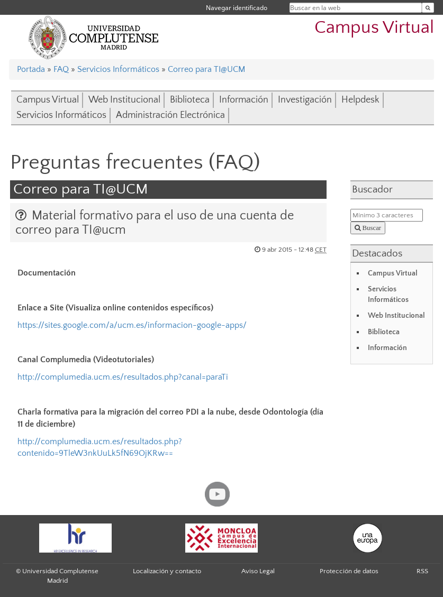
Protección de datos (349, 571)
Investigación (305, 100)
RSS (422, 571)
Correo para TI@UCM (206, 69)
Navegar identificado (236, 7)
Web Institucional (124, 100)
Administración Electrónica (170, 115)
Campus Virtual (374, 28)
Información (243, 100)
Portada (31, 69)
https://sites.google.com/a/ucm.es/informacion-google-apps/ (132, 325)
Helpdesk (360, 100)
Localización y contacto (167, 571)
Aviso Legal (258, 571)
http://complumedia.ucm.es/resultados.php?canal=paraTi (122, 377)
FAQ (61, 69)
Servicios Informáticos (118, 69)
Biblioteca (190, 100)
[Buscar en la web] (428, 8)
